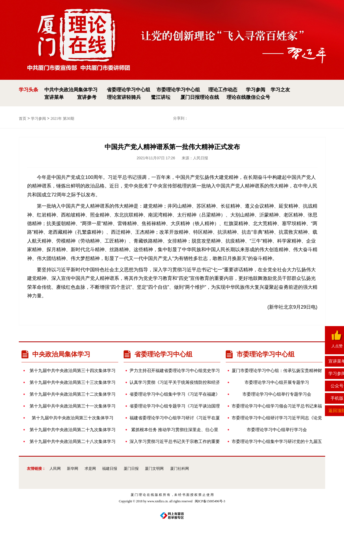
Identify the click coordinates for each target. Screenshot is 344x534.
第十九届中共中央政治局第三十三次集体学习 (71, 382)
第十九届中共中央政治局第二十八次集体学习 (71, 441)
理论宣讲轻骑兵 (124, 97)
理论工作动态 (222, 89)
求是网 (90, 469)
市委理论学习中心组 (178, 89)
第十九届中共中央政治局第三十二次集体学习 (71, 394)
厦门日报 (131, 469)
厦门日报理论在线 (199, 97)
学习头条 (28, 89)
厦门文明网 (154, 469)
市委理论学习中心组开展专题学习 (270, 382)
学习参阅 (255, 89)
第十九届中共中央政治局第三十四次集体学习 (71, 370)
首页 (22, 119)
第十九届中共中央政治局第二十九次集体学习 (71, 429)
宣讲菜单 (54, 97)
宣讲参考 (86, 97)
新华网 (72, 469)
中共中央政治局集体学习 (71, 89)
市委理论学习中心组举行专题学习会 (271, 394)
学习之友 (280, 89)
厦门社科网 (179, 469)
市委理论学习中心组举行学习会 (269, 429)
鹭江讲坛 (160, 97)
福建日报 (109, 469)
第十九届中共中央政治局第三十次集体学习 (70, 418)
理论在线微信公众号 (248, 97)
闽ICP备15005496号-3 (210, 501)
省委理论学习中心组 (128, 89)
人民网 (55, 469)
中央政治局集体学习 (56, 354)
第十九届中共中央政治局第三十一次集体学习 (71, 406)
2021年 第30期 (62, 119)
